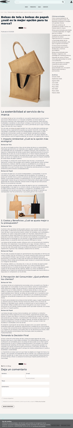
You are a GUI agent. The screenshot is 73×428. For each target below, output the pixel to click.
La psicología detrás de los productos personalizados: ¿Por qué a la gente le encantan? (61, 42)
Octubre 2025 (56, 77)
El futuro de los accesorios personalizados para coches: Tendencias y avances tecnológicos (60, 48)
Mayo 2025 (55, 87)
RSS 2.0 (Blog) (6, 366)
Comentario (5, 386)
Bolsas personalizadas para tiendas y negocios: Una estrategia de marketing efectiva (61, 53)
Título (3, 381)
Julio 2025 (55, 83)
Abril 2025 (55, 89)
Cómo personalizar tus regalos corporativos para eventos (61, 63)
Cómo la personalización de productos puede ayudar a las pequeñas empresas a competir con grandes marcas (61, 20)
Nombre (4, 373)
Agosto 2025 (55, 81)
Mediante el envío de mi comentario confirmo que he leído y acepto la (23, 401)
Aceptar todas (55, 425)
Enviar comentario (8, 406)
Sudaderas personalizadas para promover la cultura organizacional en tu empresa (61, 36)
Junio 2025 (55, 85)
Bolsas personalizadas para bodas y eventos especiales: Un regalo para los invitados (62, 31)
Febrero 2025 (56, 93)
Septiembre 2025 (57, 79)
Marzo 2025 (55, 91)
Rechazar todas (65, 425)
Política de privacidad (40, 401)
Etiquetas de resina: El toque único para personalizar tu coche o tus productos (61, 59)
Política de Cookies (20, 424)
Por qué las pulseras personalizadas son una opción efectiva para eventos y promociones (61, 68)
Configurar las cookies (39, 426)
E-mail (28, 373)
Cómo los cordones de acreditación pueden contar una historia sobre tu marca (61, 26)
